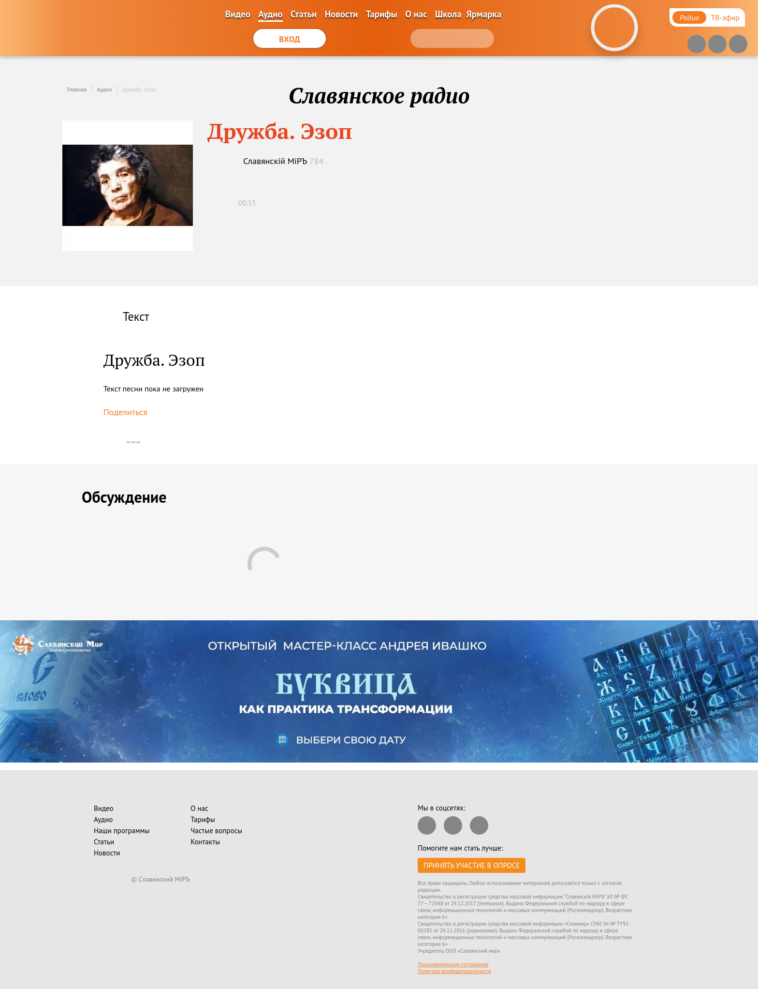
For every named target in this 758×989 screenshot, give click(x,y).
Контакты (205, 841)
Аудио (270, 14)
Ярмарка (483, 14)
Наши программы (121, 830)
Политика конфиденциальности (454, 971)
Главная (77, 89)
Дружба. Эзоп (139, 89)
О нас (416, 14)
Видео (237, 14)
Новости (341, 14)
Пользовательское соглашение (453, 964)
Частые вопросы (216, 830)
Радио (689, 17)
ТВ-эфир (725, 17)
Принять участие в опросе (471, 865)
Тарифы (381, 14)
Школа (448, 14)
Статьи (304, 14)
